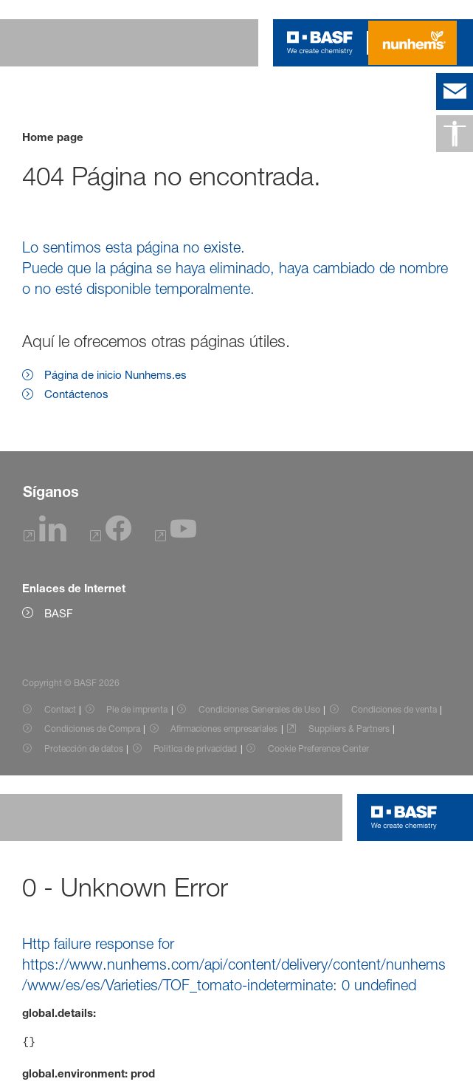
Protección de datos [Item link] (83, 748)
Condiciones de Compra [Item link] (92, 728)
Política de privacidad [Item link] (195, 748)
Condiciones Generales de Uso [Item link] (259, 709)
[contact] (454, 91)
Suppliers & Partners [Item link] (349, 728)
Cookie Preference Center (318, 748)
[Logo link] (320, 43)
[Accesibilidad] (454, 133)
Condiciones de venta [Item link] (394, 709)
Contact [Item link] (60, 709)
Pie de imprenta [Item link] (137, 709)
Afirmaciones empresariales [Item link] (223, 728)
